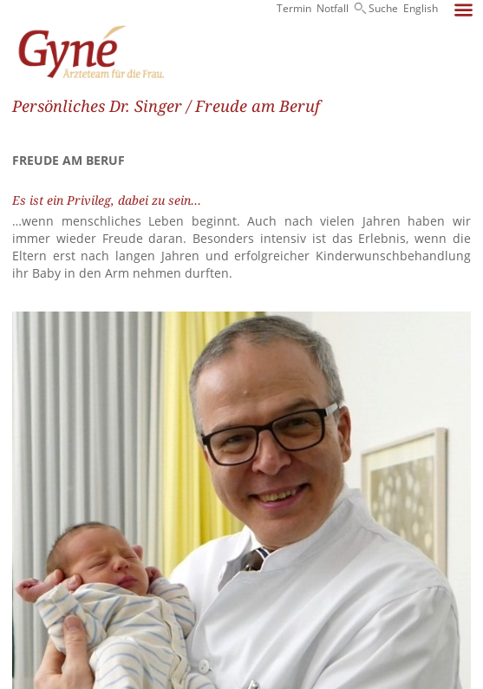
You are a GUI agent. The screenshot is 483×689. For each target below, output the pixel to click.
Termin (294, 8)
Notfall (333, 8)
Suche (383, 8)
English (420, 8)
